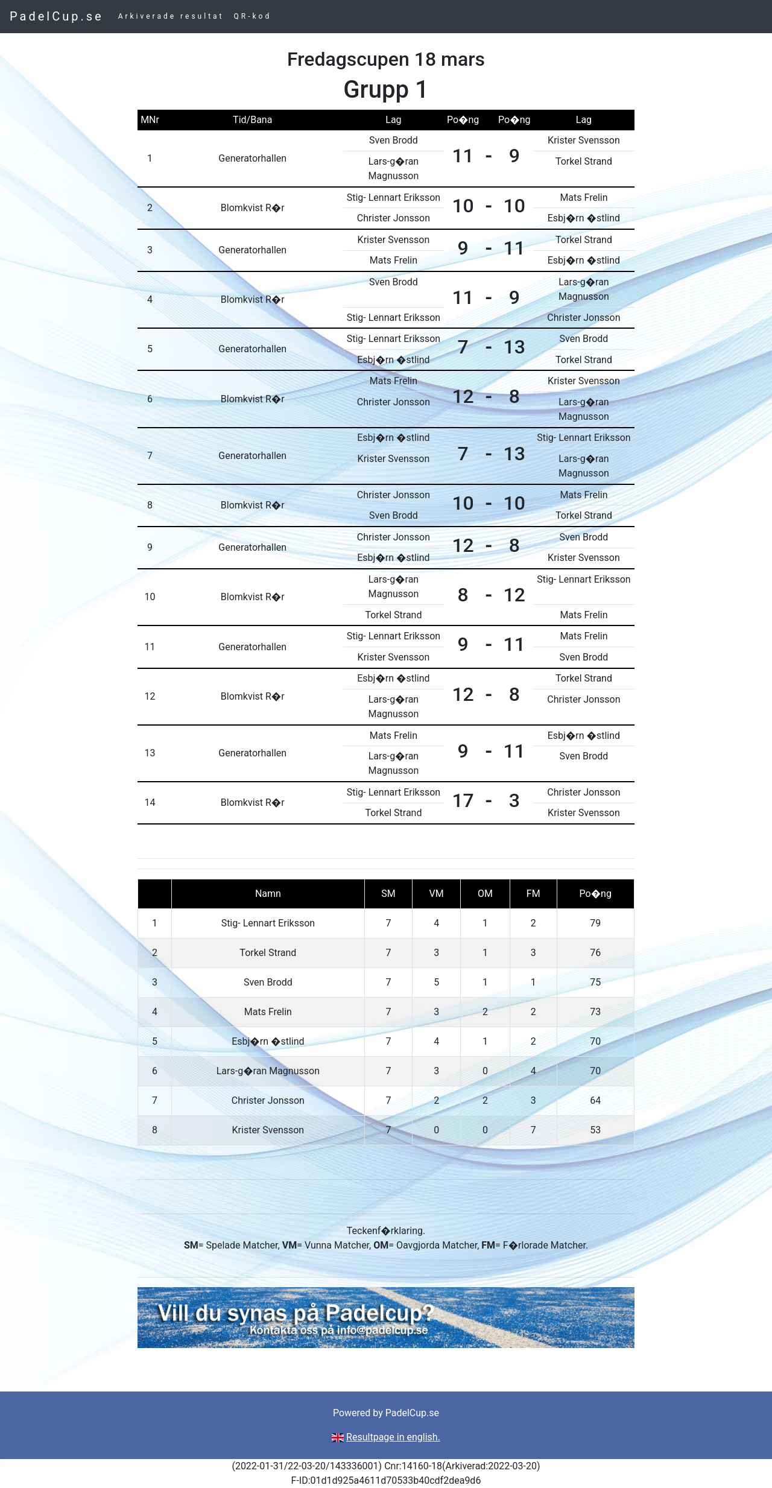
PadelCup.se (57, 16)
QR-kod (253, 16)
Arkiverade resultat (171, 16)
